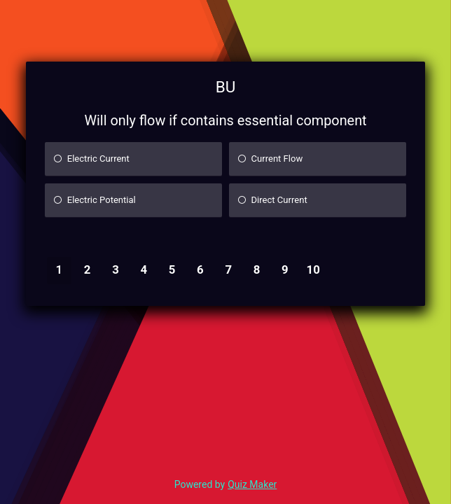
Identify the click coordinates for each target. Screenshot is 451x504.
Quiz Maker (252, 484)
